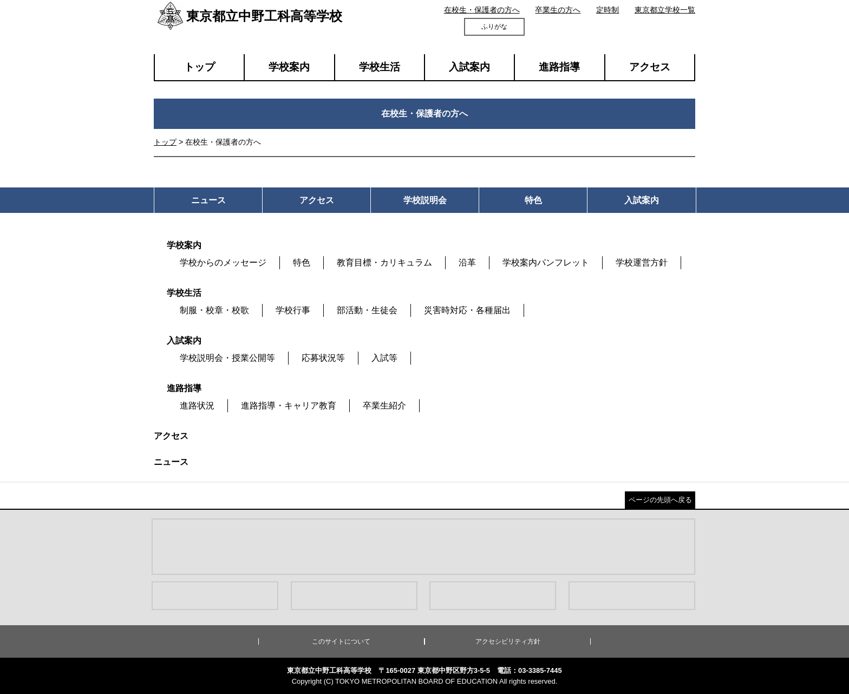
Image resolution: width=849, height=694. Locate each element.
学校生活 (379, 67)
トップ (199, 67)
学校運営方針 (642, 262)
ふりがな (494, 26)
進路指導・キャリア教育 (288, 405)
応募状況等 (323, 357)
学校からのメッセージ (223, 262)
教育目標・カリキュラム (384, 262)
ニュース (171, 461)
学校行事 (293, 310)
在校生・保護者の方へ (482, 9)
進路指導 (559, 67)
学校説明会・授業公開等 (227, 357)
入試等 (384, 357)
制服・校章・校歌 (214, 310)
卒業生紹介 (384, 405)
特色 (301, 262)
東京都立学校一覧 (665, 9)
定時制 (607, 9)
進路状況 (197, 405)
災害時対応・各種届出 (467, 310)
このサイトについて (341, 641)
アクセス (649, 67)
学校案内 (289, 67)
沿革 (467, 262)
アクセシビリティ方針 (507, 641)
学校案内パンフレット (545, 262)
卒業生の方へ (557, 9)
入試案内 (469, 67)
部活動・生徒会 (367, 310)
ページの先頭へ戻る (660, 500)
